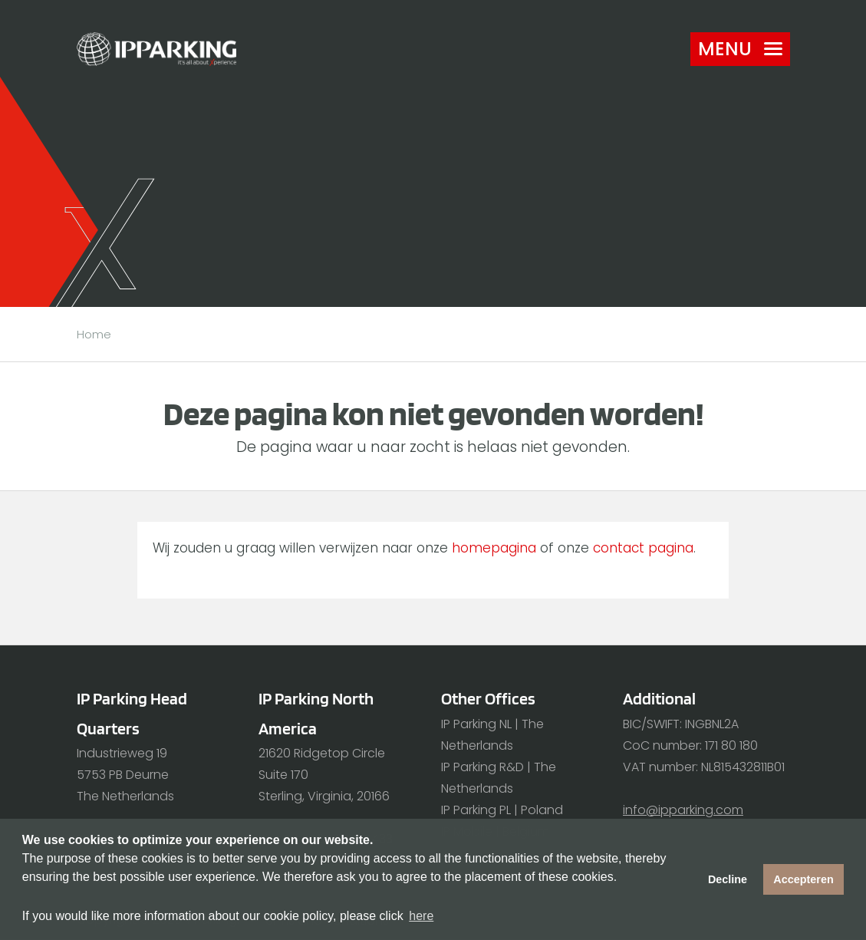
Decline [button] (727, 879)
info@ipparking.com (683, 810)
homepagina (494, 548)
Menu (740, 48)
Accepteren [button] (803, 879)
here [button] (421, 915)
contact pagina (643, 548)
